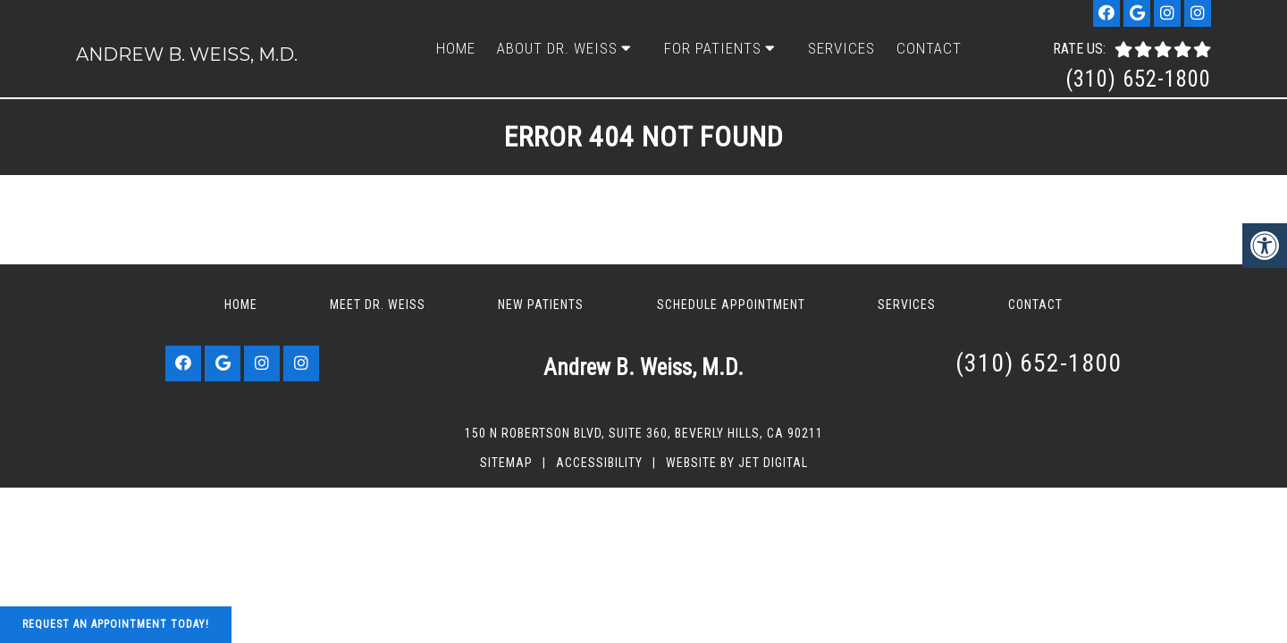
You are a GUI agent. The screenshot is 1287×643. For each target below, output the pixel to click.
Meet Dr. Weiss (377, 304)
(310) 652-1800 (1138, 79)
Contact (929, 48)
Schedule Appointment (731, 304)
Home (455, 48)
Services (841, 48)
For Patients (712, 48)
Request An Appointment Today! (115, 624)
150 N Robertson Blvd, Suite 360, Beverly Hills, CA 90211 (644, 433)
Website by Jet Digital (737, 462)
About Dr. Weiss (557, 48)
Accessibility (599, 462)
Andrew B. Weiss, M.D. (187, 54)
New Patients (541, 304)
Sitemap (506, 462)
